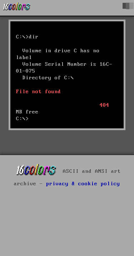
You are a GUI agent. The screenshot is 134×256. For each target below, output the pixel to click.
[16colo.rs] (17, 8)
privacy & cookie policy (83, 184)
